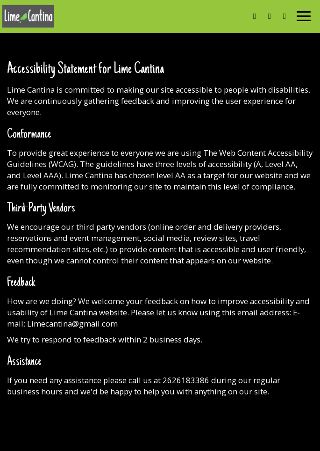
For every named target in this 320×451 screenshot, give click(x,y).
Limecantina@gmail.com (72, 323)
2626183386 (186, 380)
